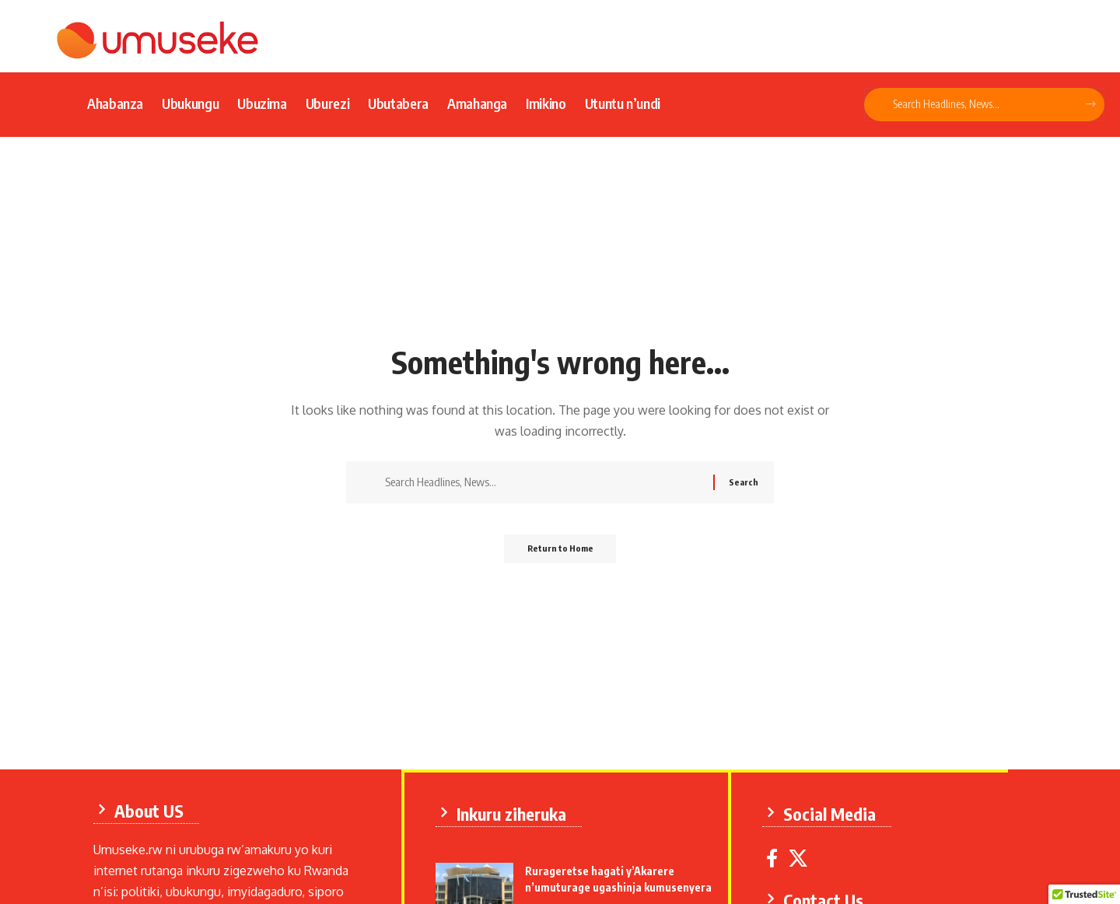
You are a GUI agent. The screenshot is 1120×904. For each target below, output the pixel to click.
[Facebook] (776, 855)
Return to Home (560, 553)
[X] (802, 855)
